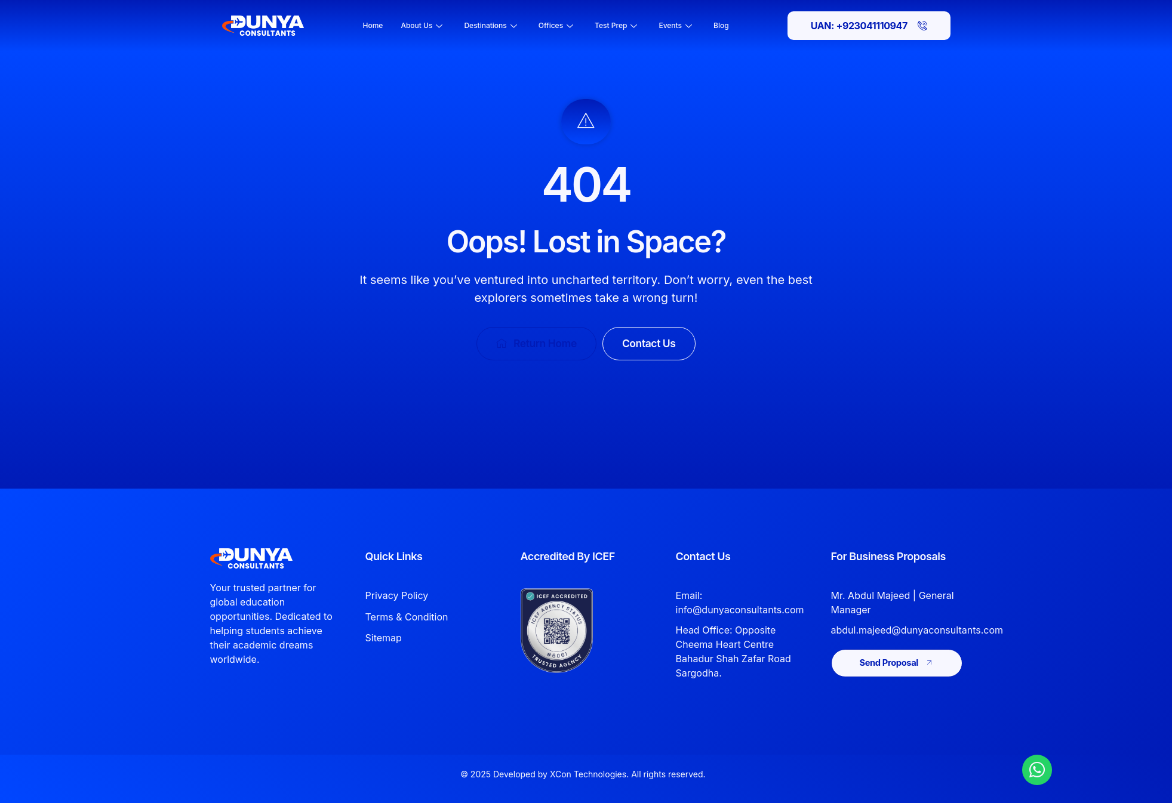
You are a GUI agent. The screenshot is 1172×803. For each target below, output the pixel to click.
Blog (721, 25)
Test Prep (616, 25)
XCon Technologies (588, 775)
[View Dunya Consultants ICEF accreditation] (575, 630)
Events (675, 25)
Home (373, 25)
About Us (421, 25)
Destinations (490, 25)
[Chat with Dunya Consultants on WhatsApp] (1037, 770)
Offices (556, 25)
